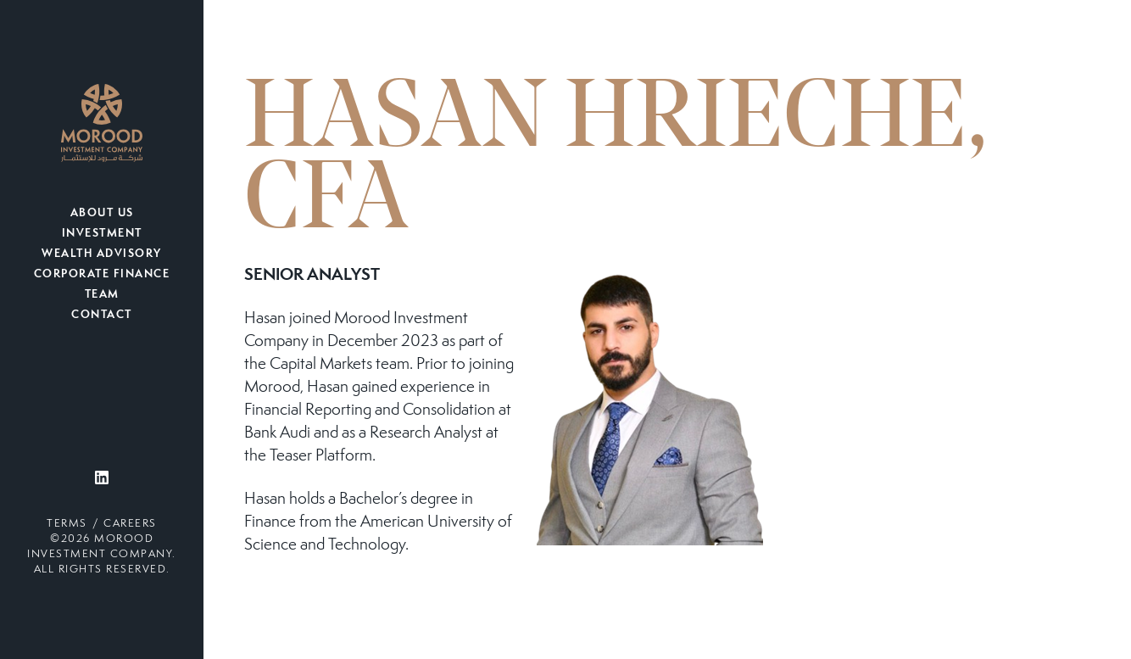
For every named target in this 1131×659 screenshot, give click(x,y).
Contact (101, 315)
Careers (130, 524)
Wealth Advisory (102, 254)
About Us (102, 214)
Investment (102, 234)
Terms (67, 524)
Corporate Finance (102, 275)
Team (102, 295)
